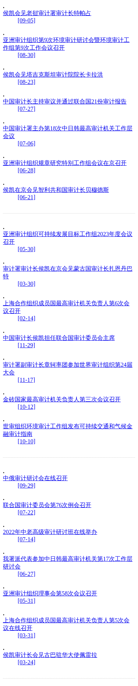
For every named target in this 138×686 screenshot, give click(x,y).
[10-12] (26, 407)
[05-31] (26, 601)
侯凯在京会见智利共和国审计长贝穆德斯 (56, 190)
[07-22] (26, 512)
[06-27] (26, 574)
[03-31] (26, 635)
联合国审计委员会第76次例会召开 (47, 505)
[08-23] (26, 82)
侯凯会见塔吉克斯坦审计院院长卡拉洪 (53, 74)
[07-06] (26, 143)
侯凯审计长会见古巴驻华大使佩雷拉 (50, 655)
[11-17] (26, 380)
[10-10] (26, 441)
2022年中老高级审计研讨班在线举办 (50, 532)
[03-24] (26, 662)
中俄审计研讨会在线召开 (35, 478)
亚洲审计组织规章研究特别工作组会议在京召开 (65, 163)
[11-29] (26, 345)
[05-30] (26, 249)
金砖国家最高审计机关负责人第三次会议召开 (62, 399)
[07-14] (26, 539)
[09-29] (26, 485)
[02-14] (26, 318)
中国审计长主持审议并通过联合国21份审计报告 (65, 101)
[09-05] (26, 20)
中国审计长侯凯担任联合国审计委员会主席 (59, 338)
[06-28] (26, 170)
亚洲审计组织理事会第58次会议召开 (50, 593)
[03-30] (26, 284)
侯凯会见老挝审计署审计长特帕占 (47, 13)
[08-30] (26, 55)
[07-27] (26, 109)
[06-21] (26, 197)
